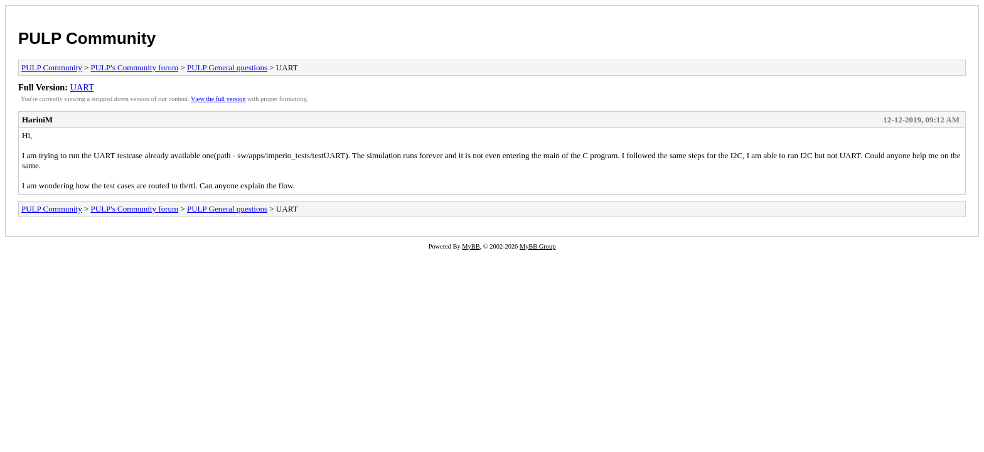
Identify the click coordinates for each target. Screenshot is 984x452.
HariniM (37, 119)
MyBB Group (537, 246)
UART (82, 87)
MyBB (470, 246)
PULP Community (87, 38)
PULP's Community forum (135, 67)
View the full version (218, 98)
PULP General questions (227, 67)
